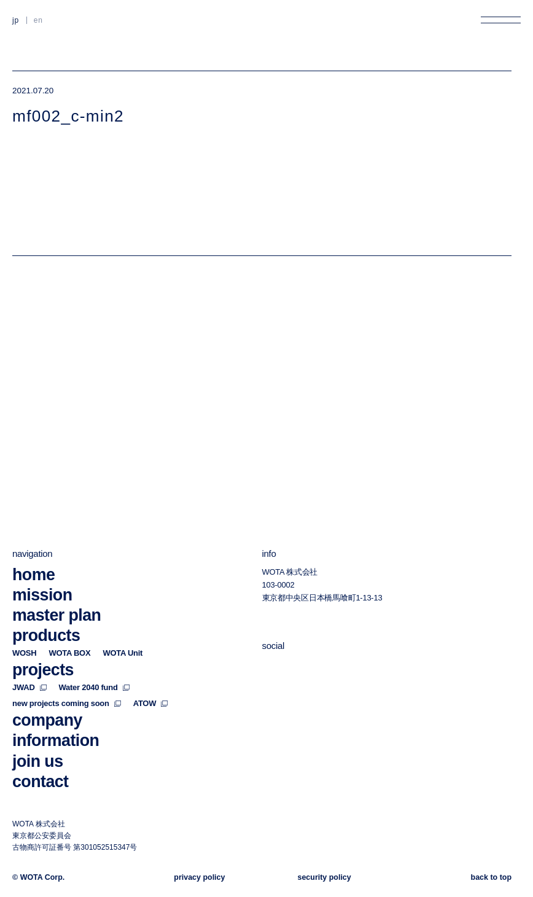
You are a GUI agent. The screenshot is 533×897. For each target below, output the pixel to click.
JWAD (29, 687)
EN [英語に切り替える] (38, 20)
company (47, 720)
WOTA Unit (122, 653)
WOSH (24, 653)
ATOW (150, 703)
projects (43, 670)
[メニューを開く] (501, 20)
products (46, 635)
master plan (56, 615)
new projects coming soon (66, 703)
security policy (324, 877)
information (55, 741)
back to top (491, 877)
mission (42, 595)
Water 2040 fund (94, 687)
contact (40, 781)
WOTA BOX (69, 653)
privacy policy (199, 877)
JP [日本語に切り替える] (15, 20)
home (33, 574)
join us (37, 761)
